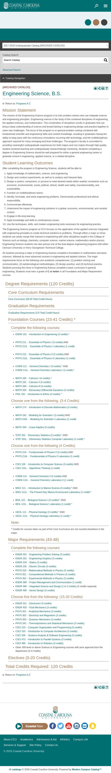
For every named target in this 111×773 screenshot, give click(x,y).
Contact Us (51, 745)
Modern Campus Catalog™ (86, 769)
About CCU (10, 739)
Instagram (76, 726)
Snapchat (93, 726)
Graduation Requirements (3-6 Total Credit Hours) (33, 313)
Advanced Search (11, 70)
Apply (88, 22)
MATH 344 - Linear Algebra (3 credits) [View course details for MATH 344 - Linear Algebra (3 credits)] (35, 427)
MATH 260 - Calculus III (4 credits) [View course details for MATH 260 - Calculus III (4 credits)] (33, 386)
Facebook (53, 726)
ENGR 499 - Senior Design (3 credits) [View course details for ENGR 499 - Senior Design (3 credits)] (35, 590)
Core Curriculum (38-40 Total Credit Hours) (30, 299)
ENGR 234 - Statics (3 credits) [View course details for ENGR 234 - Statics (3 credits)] (31, 562)
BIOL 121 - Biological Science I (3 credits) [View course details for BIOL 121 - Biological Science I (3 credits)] (37, 500)
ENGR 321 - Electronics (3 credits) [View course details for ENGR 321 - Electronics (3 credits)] (33, 603)
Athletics (65, 739)
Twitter (60, 726)
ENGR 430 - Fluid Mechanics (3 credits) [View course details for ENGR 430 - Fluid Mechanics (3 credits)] (36, 607)
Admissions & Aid (46, 739)
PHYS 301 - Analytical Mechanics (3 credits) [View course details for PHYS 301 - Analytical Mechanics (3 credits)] (38, 611)
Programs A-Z (23, 103)
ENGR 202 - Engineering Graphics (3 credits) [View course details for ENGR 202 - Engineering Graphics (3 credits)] (38, 558)
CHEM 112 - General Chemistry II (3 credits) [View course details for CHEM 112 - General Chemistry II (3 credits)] (38, 476)
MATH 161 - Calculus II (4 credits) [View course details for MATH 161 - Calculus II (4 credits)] (33, 382)
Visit (96, 22)
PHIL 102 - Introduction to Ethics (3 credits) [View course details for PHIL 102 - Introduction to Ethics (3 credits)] (37, 394)
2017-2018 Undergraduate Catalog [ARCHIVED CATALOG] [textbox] (34, 45)
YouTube (69, 726)
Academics (26, 739)
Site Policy (35, 745)
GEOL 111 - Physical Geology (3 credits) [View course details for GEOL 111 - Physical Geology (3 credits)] (36, 512)
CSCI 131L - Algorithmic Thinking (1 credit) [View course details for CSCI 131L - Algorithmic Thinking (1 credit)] (37, 468)
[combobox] (55, 45)
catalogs (16, 769)
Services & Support (15, 745)
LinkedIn (85, 726)
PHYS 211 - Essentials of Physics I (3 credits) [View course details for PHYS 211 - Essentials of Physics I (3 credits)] (39, 342)
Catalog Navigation (15, 78)
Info (104, 22)
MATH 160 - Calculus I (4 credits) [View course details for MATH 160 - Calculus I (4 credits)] (32, 378)
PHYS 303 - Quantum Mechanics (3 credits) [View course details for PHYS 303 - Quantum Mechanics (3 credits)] (38, 619)
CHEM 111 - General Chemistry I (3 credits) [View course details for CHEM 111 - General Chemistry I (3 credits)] (38, 366)
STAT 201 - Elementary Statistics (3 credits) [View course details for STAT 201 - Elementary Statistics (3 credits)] (38, 435)
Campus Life (80, 739)
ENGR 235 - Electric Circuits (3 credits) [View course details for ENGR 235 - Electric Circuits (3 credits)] (35, 566)
